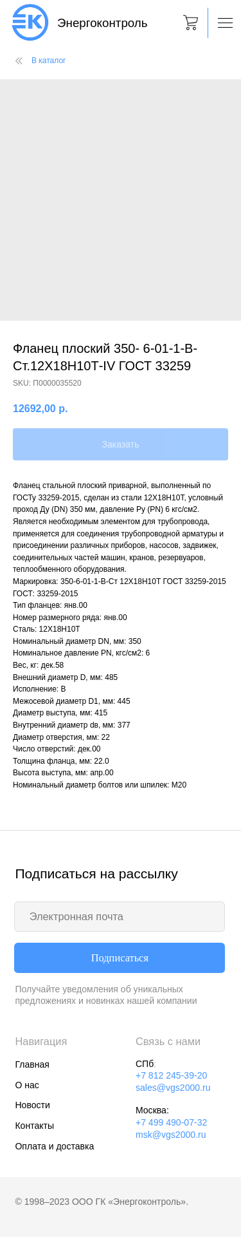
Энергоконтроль (102, 23)
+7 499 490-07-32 (171, 1122)
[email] (119, 917)
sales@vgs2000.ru (173, 1087)
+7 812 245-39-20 (171, 1075)
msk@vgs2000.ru (171, 1134)
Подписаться (119, 958)
